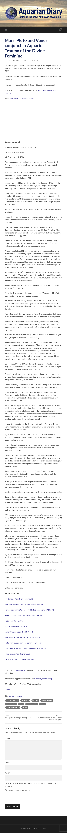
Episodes (19, 696)
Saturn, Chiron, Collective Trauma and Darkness (23, 615)
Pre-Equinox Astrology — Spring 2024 (19, 599)
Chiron (35, 700)
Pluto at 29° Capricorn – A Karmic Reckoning (22, 637)
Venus (25, 707)
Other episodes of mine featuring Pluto (20, 659)
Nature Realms (32, 704)
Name (7, 763)
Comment (9, 738)
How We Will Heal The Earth (16, 626)
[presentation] (19, 797)
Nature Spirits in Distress (14, 621)
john (24, 60)
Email (7, 773)
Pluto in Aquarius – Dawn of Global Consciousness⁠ (24, 604)
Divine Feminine (47, 700)
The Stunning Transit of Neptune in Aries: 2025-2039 (25, 648)
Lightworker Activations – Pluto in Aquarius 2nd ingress (48, 717)
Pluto (43, 704)
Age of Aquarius (12, 700)
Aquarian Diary (33, 829)
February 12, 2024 (12, 60)
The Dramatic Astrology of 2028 (17, 654)
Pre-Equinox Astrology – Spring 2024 (18, 716)
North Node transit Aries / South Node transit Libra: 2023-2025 (30, 610)
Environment (11, 704)
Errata (7, 689)
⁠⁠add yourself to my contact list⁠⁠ (22, 98)
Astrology (12, 696)
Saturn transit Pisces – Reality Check (19, 632)
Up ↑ (44, 829)
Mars (21, 704)
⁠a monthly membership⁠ (43, 678)
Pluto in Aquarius (13, 707)
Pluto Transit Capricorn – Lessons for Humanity (23, 643)
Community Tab (20, 670)
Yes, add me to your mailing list (17, 790)
